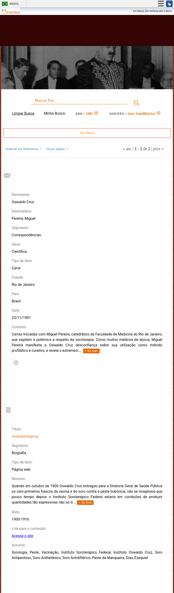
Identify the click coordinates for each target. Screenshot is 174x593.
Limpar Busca (23, 113)
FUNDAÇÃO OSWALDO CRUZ (152, 11)
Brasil (14, 4)
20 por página (57, 149)
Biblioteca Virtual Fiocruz (76, 32)
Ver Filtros (87, 133)
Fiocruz (13, 11)
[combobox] (87, 103)
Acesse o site (22, 536)
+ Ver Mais (91, 350)
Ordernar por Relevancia (23, 149)
